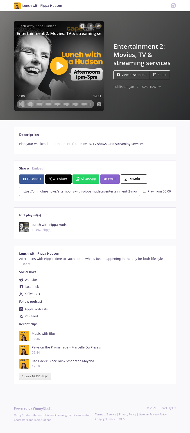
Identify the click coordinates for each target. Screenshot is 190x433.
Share (160, 75)
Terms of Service (105, 414)
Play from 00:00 (157, 191)
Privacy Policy (127, 414)
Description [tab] (29, 134)
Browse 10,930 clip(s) (35, 376)
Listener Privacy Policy (153, 414)
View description (132, 75)
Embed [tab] (38, 168)
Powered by (33, 408)
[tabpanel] (95, 144)
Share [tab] (24, 168)
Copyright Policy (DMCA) (110, 419)
